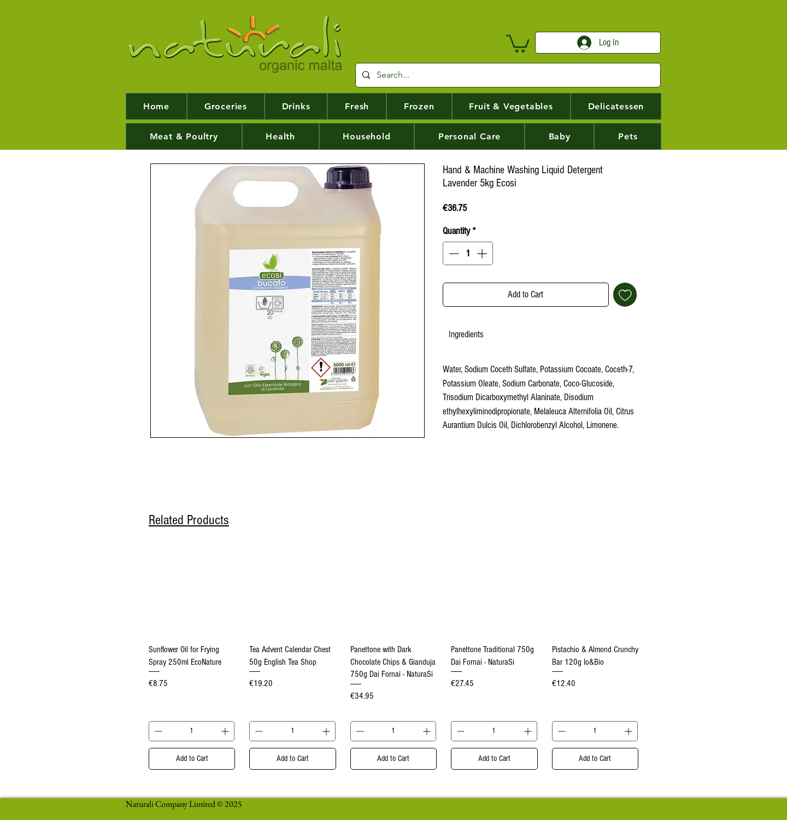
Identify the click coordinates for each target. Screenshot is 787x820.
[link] (466, 334)
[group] (393, 659)
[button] (518, 42)
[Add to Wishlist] (625, 295)
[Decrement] (452, 253)
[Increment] (482, 253)
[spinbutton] (467, 253)
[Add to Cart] (192, 759)
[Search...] (507, 75)
